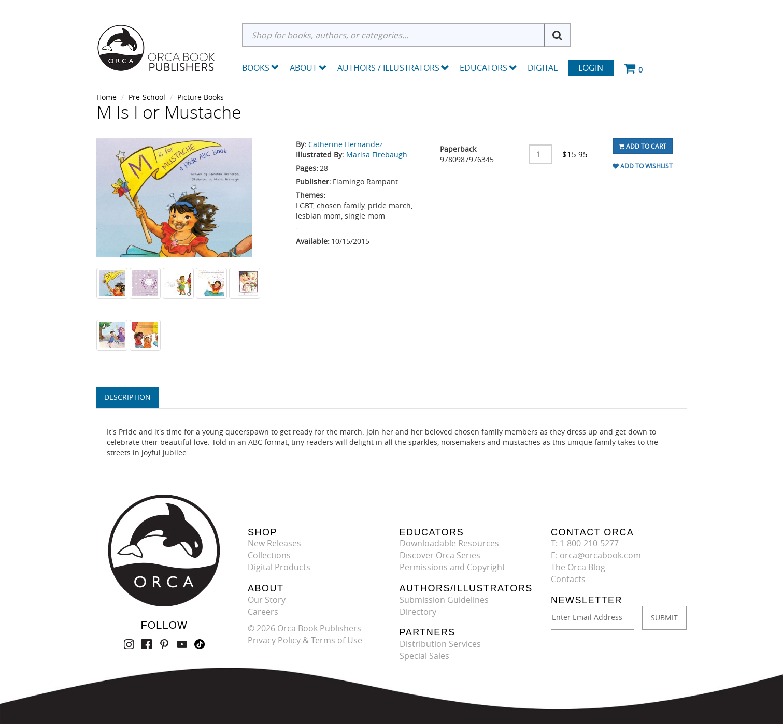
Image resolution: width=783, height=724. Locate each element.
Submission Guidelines (444, 599)
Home (106, 97)
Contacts (568, 579)
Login (590, 68)
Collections (269, 555)
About (308, 68)
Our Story (267, 599)
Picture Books (200, 97)
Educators (488, 68)
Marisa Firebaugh (376, 155)
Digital (543, 68)
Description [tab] (127, 397)
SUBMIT (664, 617)
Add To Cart (642, 146)
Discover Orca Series (440, 555)
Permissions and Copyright (452, 567)
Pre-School (147, 97)
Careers (263, 611)
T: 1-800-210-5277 (585, 543)
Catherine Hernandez (345, 144)
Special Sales (424, 655)
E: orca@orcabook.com (596, 555)
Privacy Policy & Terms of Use (305, 640)
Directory (418, 611)
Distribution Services (440, 643)
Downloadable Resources (449, 543)
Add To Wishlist (643, 166)
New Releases (274, 543)
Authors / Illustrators (393, 68)
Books (255, 68)
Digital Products (279, 567)
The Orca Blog (578, 567)
